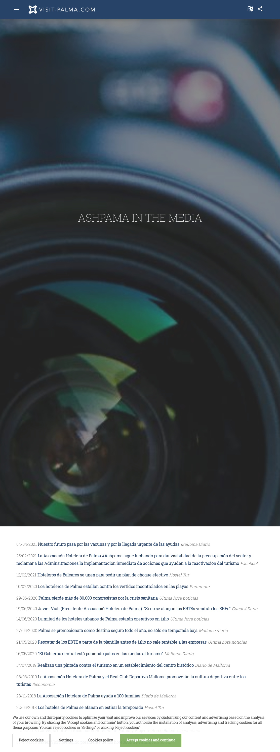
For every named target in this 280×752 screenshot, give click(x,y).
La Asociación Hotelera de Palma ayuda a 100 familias (88, 695)
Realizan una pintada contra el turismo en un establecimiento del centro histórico (115, 665)
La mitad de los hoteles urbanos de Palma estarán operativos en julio (103, 618)
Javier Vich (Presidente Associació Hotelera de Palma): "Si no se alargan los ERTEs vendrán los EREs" (134, 608)
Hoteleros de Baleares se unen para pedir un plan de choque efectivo (102, 574)
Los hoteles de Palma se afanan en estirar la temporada (90, 707)
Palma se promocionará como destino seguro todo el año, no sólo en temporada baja (117, 630)
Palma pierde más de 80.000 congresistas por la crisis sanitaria (98, 598)
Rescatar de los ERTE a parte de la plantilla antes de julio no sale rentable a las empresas (122, 642)
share (260, 9)
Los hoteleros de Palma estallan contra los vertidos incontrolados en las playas (113, 586)
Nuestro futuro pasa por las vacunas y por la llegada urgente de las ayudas (108, 544)
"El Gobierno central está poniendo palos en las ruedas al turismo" (100, 653)
